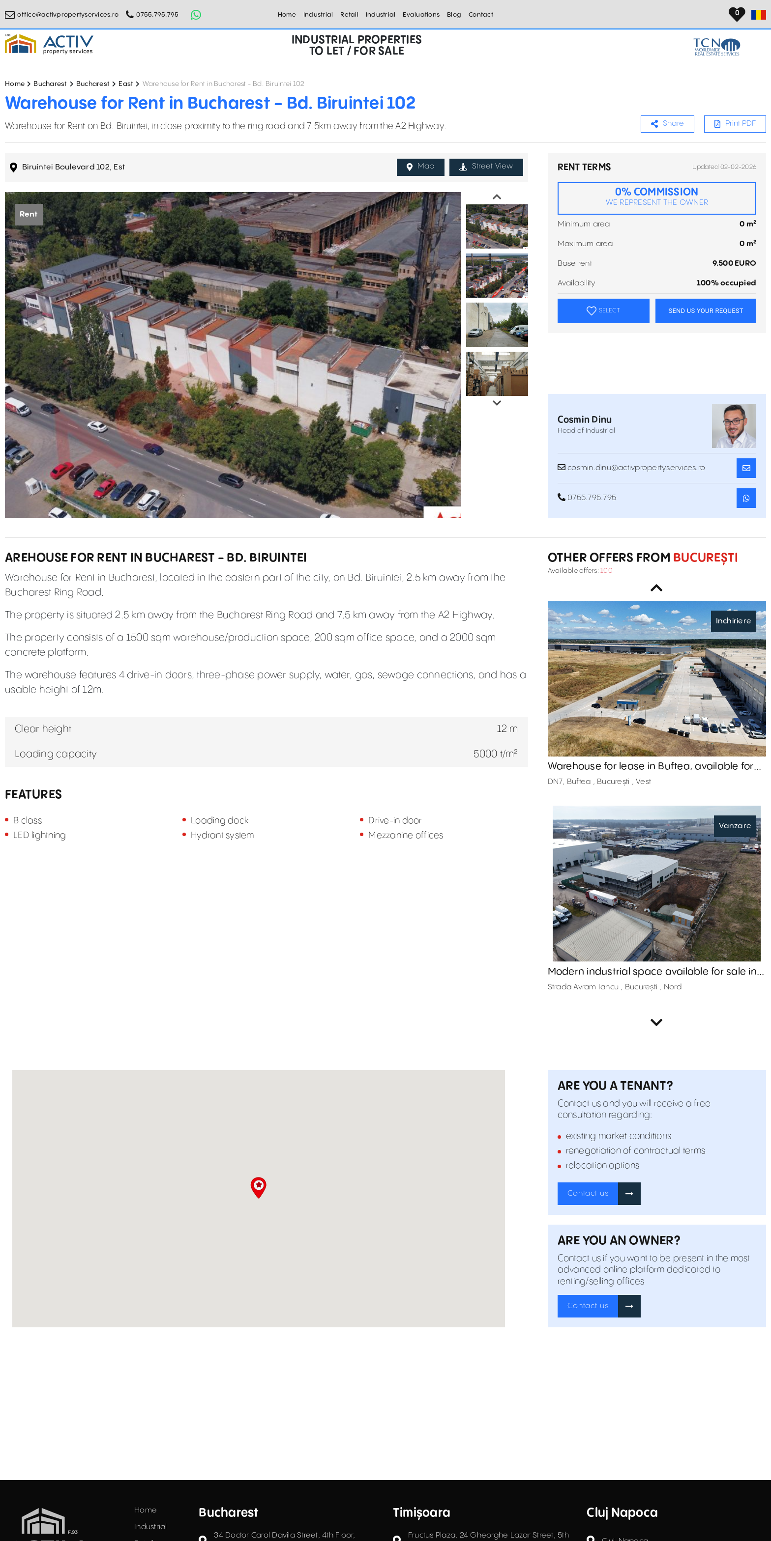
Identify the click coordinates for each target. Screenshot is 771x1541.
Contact (481, 14)
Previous (497, 197)
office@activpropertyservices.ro (68, 14)
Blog (454, 14)
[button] (258, 1188)
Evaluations (421, 14)
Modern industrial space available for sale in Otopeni (652, 972)
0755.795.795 (157, 14)
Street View (486, 166)
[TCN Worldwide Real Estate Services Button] (717, 47)
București (705, 558)
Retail (349, 14)
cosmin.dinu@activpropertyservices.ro (632, 467)
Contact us (588, 1193)
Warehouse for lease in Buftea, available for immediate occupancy (651, 766)
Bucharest (50, 84)
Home (287, 14)
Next (497, 403)
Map (421, 166)
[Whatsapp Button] (196, 15)
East (126, 84)
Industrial (318, 14)
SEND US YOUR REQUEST (705, 310)
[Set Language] (758, 15)
